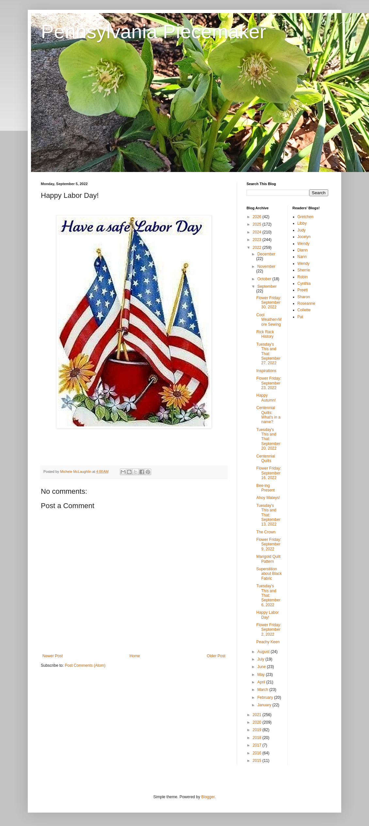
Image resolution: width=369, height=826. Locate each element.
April (261, 682)
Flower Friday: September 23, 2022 (268, 383)
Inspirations (266, 371)
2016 (258, 753)
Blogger (208, 797)
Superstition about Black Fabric (269, 574)
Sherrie (303, 270)
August (264, 651)
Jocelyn (304, 236)
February (265, 697)
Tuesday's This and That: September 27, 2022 (268, 354)
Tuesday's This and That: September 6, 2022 (268, 595)
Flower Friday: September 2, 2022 (268, 630)
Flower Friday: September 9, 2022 (268, 544)
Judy (301, 230)
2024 (258, 232)
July (261, 659)
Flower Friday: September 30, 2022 (268, 303)
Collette (304, 310)
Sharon (303, 297)
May (261, 674)
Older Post (216, 656)
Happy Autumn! (266, 397)
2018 (258, 737)
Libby (302, 223)
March (263, 689)
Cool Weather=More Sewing (268, 320)
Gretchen (305, 217)
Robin (302, 277)
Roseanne (306, 303)
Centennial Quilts (265, 458)
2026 (258, 217)
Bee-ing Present (265, 487)
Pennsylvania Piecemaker (153, 32)
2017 (258, 745)
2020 (258, 722)
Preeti (302, 290)
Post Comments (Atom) (85, 665)
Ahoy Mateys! (268, 497)
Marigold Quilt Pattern (268, 558)
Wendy (303, 243)
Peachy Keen (268, 642)
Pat (300, 317)
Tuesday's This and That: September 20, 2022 (268, 439)
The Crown (266, 532)
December (266, 254)
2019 (258, 730)
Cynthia (304, 283)
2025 (258, 224)
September (267, 286)
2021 (258, 715)
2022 (258, 247)
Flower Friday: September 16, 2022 (268, 473)
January (264, 705)
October (264, 279)
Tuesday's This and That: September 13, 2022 (268, 515)
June (262, 666)
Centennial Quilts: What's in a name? (268, 414)
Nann (302, 256)
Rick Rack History (265, 334)
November (266, 266)
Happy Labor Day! (267, 614)
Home (135, 656)
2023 (258, 239)
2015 (258, 760)
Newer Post (52, 656)
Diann (302, 250)
